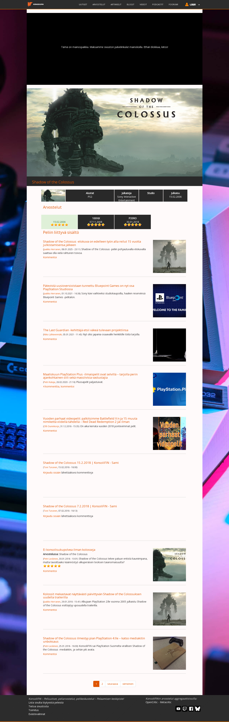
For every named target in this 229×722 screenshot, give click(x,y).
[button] (191, 5)
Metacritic (165, 702)
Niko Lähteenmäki (53, 334)
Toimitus (34, 710)
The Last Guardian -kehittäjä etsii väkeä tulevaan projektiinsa (85, 330)
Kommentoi (50, 257)
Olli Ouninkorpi (51, 426)
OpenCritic (152, 702)
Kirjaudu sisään (52, 472)
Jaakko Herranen (52, 249)
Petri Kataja (49, 382)
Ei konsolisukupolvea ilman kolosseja (69, 550)
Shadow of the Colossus (53, 182)
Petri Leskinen (51, 558)
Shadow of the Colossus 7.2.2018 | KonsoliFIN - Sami (80, 506)
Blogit (130, 4)
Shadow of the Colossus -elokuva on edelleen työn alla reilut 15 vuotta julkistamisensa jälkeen (92, 243)
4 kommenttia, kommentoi (58, 386)
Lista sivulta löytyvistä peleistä (46, 702)
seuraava (112, 684)
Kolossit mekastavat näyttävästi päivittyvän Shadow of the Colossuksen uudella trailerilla (92, 595)
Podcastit (157, 4)
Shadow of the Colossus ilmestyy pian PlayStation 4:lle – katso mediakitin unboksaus (94, 639)
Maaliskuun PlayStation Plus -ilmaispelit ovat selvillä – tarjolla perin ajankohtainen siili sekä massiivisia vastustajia (90, 376)
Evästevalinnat (37, 714)
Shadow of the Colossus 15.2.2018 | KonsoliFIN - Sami (81, 463)
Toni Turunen (50, 467)
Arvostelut (99, 4)
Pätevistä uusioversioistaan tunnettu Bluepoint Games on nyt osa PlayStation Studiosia (88, 287)
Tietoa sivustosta (39, 706)
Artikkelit (116, 4)
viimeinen (127, 684)
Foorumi (173, 4)
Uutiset (83, 4)
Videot (143, 4)
